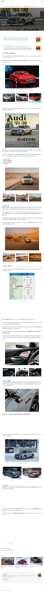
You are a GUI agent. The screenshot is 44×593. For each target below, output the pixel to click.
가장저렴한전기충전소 (26, 6)
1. (3, 159)
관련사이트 (2, 586)
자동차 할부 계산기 (5, 6)
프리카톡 (2, 1)
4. (3, 163)
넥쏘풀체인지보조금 (19, 6)
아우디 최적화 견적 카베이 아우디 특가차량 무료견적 (15, 46)
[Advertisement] (22, 311)
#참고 (3, 338)
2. (3, 160)
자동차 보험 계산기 (12, 6)
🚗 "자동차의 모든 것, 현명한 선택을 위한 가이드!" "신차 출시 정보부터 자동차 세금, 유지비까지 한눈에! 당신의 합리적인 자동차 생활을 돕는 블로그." (20, 576)
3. (3, 162)
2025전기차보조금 (34, 6)
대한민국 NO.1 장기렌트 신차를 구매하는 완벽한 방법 (15, 38)
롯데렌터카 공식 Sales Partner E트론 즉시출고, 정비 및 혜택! (15, 39)
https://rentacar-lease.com (8, 36)
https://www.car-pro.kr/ (7, 44)
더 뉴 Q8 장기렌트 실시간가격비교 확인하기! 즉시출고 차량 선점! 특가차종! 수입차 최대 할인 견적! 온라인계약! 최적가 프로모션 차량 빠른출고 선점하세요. (18, 49)
